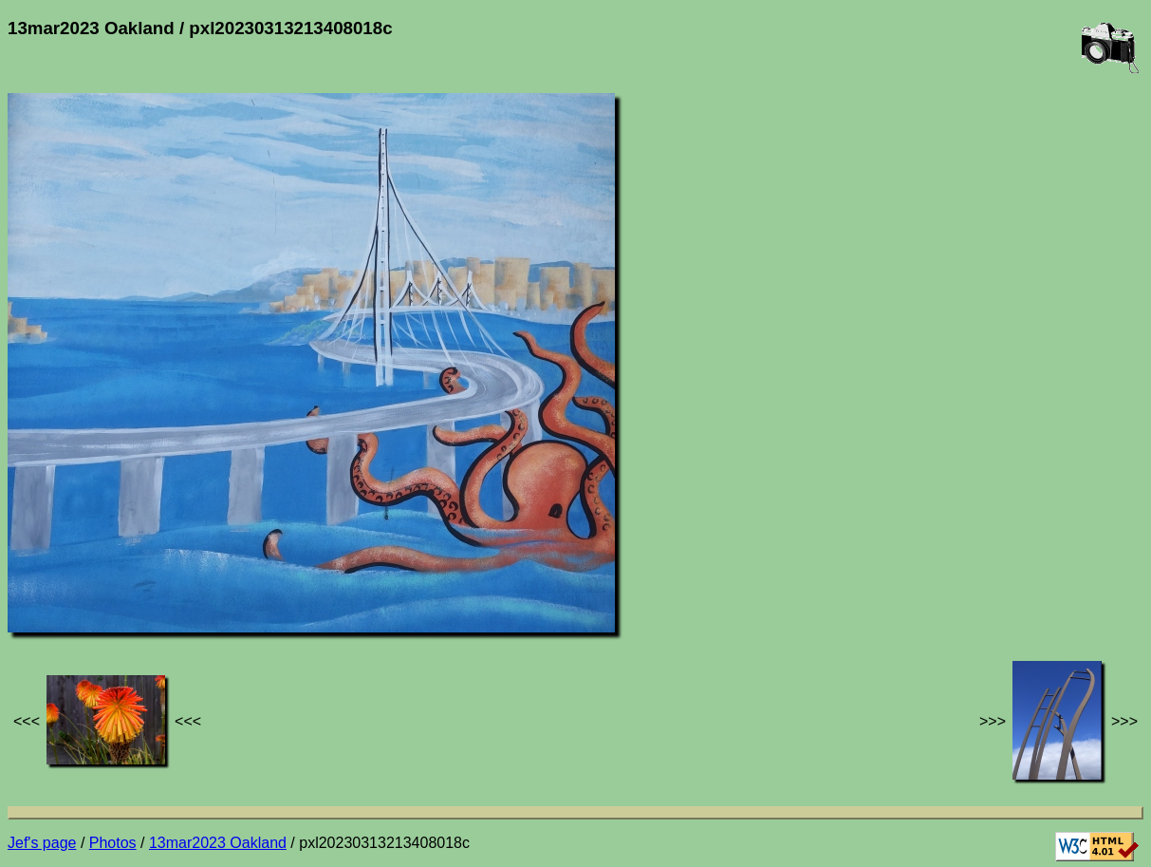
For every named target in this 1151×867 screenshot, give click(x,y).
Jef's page (42, 843)
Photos (113, 843)
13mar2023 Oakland (218, 843)
